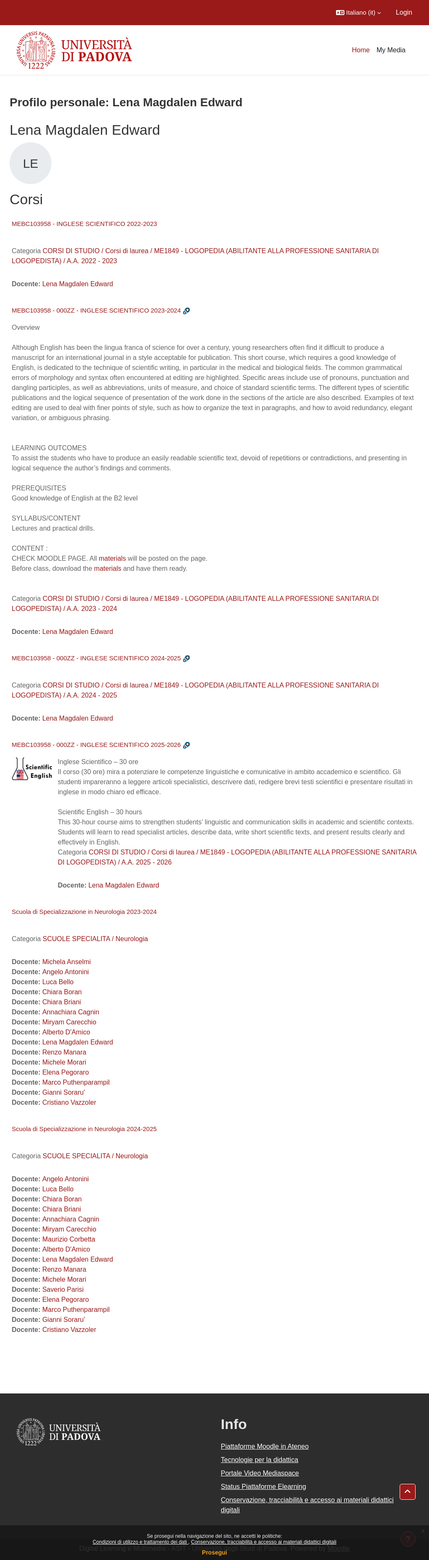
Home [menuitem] (361, 50)
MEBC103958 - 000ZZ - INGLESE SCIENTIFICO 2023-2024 (96, 310)
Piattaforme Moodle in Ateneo (265, 1446)
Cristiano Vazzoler (69, 1102)
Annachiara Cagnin (70, 1012)
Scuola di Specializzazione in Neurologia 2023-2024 (84, 911)
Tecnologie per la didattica (259, 1459)
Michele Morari (64, 1062)
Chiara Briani (61, 1002)
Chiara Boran (62, 992)
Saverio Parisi (63, 1289)
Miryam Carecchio (69, 1022)
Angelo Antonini (65, 971)
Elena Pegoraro (65, 1072)
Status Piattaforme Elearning (263, 1486)
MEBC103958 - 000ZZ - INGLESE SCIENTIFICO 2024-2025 (96, 658)
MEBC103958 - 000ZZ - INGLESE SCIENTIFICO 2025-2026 (96, 744)
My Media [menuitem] (391, 50)
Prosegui (214, 1552)
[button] (358, 12)
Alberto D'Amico (66, 1032)
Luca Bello (58, 981)
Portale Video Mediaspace (260, 1473)
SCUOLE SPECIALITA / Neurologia (95, 938)
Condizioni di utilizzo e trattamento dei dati (140, 1542)
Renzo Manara (64, 1052)
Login (404, 12)
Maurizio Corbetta (68, 1239)
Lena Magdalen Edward (77, 283)
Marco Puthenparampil (76, 1082)
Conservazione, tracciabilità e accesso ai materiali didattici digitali (263, 1542)
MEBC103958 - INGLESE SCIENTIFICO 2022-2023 (84, 223)
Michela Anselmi (66, 961)
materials (112, 558)
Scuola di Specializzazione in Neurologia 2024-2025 (84, 1128)
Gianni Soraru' (63, 1092)
